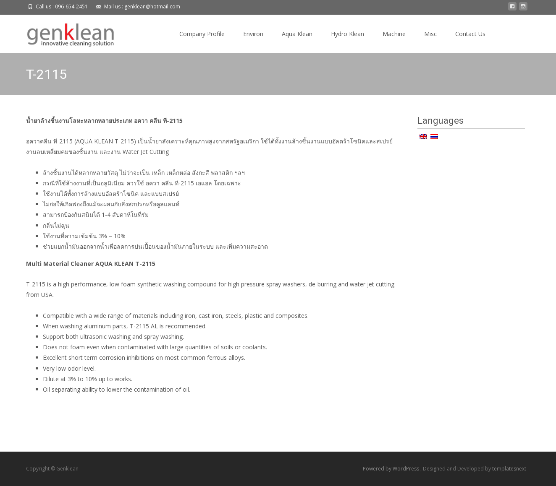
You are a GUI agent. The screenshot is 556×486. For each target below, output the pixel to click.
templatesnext (509, 468)
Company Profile (202, 34)
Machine (394, 34)
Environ (253, 34)
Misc (430, 34)
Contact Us (470, 34)
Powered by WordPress (391, 468)
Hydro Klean (347, 34)
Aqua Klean (297, 34)
